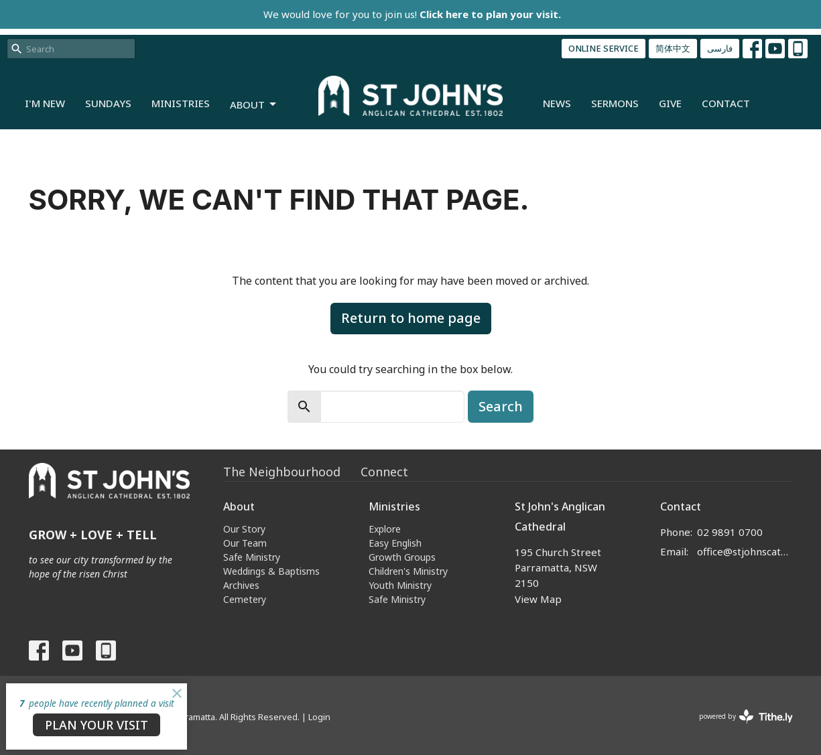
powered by (746, 716)
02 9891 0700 (730, 532)
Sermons (615, 103)
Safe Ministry (251, 557)
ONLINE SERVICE (603, 48)
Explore (385, 529)
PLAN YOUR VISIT (96, 725)
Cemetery (244, 599)
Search (501, 406)
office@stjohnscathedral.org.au (745, 551)
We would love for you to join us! (412, 14)
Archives (241, 585)
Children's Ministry (408, 571)
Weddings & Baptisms (271, 571)
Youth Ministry (400, 585)
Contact (726, 103)
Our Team (245, 543)
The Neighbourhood (281, 472)
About (254, 105)
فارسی (720, 48)
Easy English (395, 543)
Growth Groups (402, 557)
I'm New (45, 103)
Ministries (180, 103)
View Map (538, 599)
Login (319, 717)
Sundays (108, 103)
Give (670, 103)
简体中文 (672, 48)
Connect (384, 472)
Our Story (244, 529)
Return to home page (411, 318)
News (557, 103)
